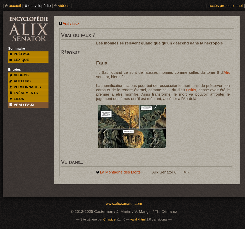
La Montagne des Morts (120, 172)
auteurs (20, 81)
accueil (15, 5)
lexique (19, 60)
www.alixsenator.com (124, 203)
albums (19, 75)
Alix (226, 72)
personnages (25, 87)
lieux (16, 99)
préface (19, 54)
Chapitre (109, 219)
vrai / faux (21, 105)
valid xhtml (138, 219)
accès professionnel (226, 5)
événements (23, 93)
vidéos (63, 5)
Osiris (191, 90)
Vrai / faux (71, 23)
